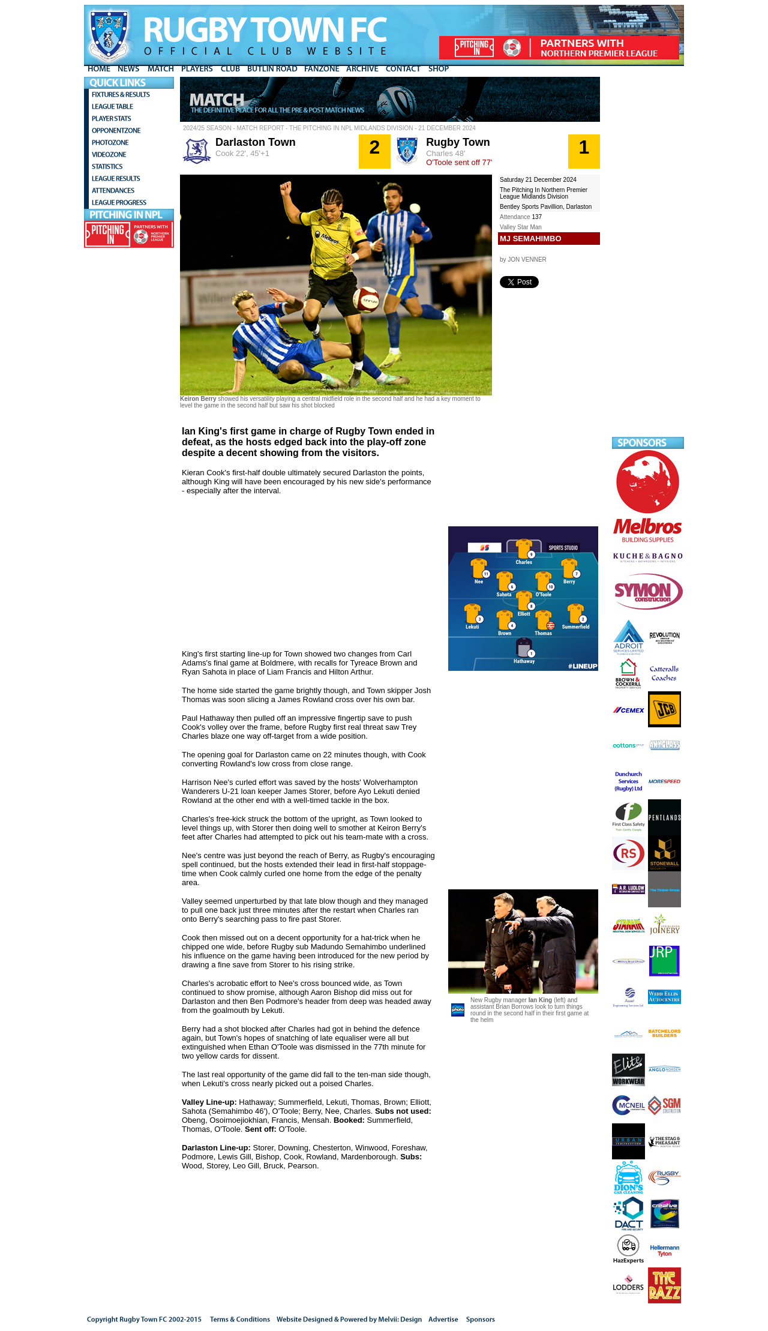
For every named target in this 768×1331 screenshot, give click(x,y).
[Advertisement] (648, 257)
